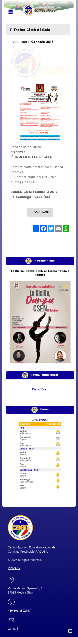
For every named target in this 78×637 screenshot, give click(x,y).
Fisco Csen (40, 389)
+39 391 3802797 (19, 610)
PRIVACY (14, 568)
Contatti (13, 628)
